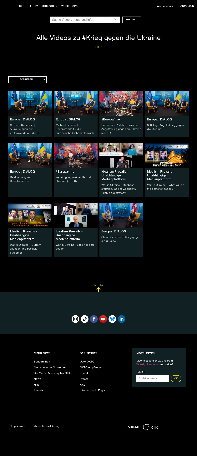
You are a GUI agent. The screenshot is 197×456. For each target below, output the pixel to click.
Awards (38, 389)
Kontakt (84, 372)
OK (176, 378)
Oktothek (25, 6)
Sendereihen (42, 360)
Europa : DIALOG (22, 119)
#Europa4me (110, 119)
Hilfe (36, 384)
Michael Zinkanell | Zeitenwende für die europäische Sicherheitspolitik (75, 129)
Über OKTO (87, 360)
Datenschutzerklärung (45, 425)
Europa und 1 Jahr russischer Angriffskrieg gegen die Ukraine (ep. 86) (121, 129)
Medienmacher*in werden (50, 366)
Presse (84, 378)
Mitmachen (50, 6)
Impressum (18, 425)
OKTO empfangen (91, 366)
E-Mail (141, 371)
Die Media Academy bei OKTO (53, 372)
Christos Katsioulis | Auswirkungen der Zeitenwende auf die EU (25, 129)
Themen (132, 20)
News (37, 378)
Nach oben (98, 287)
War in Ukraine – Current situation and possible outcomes (25, 248)
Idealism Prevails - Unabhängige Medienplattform (114, 175)
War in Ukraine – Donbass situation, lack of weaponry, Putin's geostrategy (118, 188)
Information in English (93, 389)
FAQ (82, 384)
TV (37, 6)
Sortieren (32, 80)
